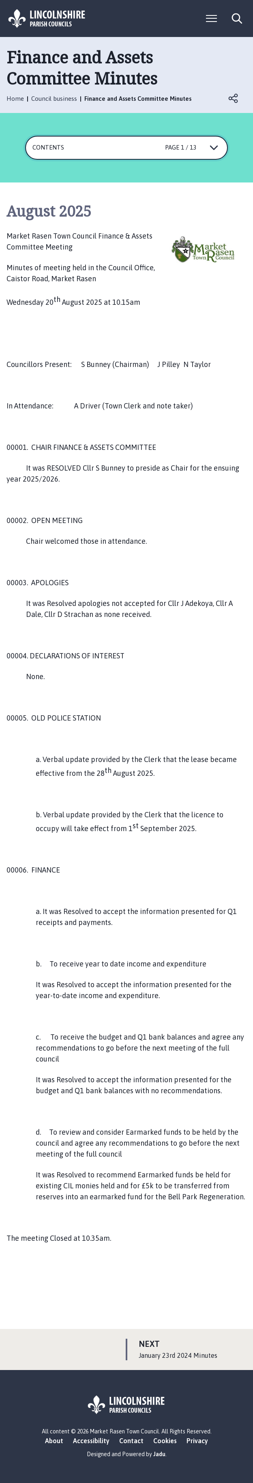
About (54, 1440)
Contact (131, 1440)
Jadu (159, 1454)
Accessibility (91, 1440)
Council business (54, 98)
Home (15, 98)
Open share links (233, 98)
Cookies (165, 1440)
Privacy (197, 1440)
